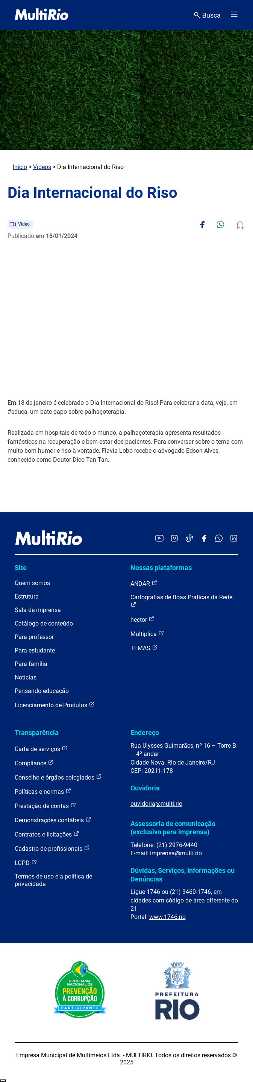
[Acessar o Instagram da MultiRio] (174, 538)
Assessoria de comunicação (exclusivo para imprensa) (172, 828)
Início (20, 167)
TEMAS (144, 648)
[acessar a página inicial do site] (41, 15)
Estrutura (27, 596)
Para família (31, 663)
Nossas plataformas (161, 568)
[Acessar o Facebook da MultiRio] (204, 538)
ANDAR (144, 583)
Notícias (25, 677)
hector (142, 619)
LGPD (26, 862)
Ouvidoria (145, 788)
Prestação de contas (45, 806)
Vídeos (42, 167)
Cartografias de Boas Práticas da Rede (181, 601)
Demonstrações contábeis (53, 820)
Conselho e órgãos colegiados (58, 777)
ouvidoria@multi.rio (156, 803)
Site (21, 568)
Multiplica (147, 634)
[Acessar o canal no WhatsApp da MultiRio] (219, 538)
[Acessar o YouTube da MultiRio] (159, 538)
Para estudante (35, 650)
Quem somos (32, 583)
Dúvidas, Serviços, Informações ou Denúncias (182, 874)
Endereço (144, 732)
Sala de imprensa (38, 610)
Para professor (34, 637)
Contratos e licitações (47, 834)
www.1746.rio (167, 916)
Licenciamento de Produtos (55, 705)
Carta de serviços (41, 749)
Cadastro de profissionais (52, 848)
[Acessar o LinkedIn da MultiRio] (233, 538)
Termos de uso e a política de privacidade (53, 880)
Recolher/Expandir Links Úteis (3, 1080)
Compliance (34, 763)
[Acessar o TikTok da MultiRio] (189, 538)
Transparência (37, 732)
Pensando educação (42, 690)
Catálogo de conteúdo (44, 623)
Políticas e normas (43, 791)
